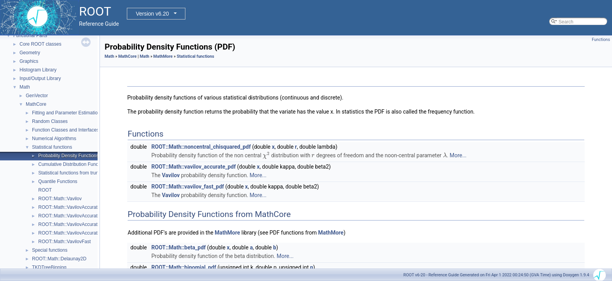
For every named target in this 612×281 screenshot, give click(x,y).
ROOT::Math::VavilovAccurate (69, 207)
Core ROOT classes (40, 44)
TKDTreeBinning (49, 267)
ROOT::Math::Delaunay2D (59, 258)
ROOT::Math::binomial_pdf (183, 267)
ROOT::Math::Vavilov (60, 198)
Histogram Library (38, 70)
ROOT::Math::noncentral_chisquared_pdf (201, 147)
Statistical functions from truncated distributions (87, 173)
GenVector (37, 95)
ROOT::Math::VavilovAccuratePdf (72, 224)
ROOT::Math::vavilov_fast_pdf (187, 186)
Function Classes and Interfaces (65, 130)
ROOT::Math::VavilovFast (64, 241)
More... (458, 155)
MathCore (36, 104)
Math (25, 87)
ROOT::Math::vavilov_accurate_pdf (193, 167)
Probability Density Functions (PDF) (75, 155)
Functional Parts (30, 35)
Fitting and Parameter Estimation (66, 113)
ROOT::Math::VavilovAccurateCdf (72, 216)
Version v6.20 (152, 14)
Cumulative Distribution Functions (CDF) (80, 164)
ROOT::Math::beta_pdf (178, 247)
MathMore (163, 56)
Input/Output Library (40, 78)
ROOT (45, 190)
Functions (601, 39)
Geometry (30, 52)
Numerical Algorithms (54, 138)
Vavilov (171, 175)
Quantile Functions (57, 181)
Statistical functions (52, 147)
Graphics (29, 61)
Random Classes (50, 121)
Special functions (50, 250)
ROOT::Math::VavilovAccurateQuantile (77, 233)
